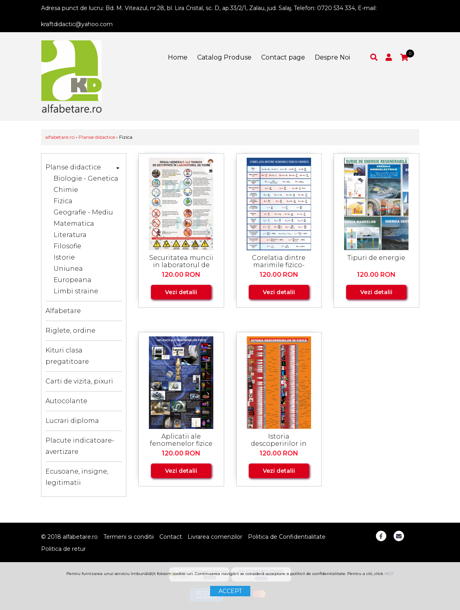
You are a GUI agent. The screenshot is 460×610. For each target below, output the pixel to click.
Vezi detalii (181, 292)
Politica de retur (63, 548)
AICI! (389, 573)
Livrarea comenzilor (215, 536)
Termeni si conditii (128, 536)
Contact (170, 536)
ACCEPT (230, 591)
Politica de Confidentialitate (287, 536)
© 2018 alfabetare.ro (69, 536)
